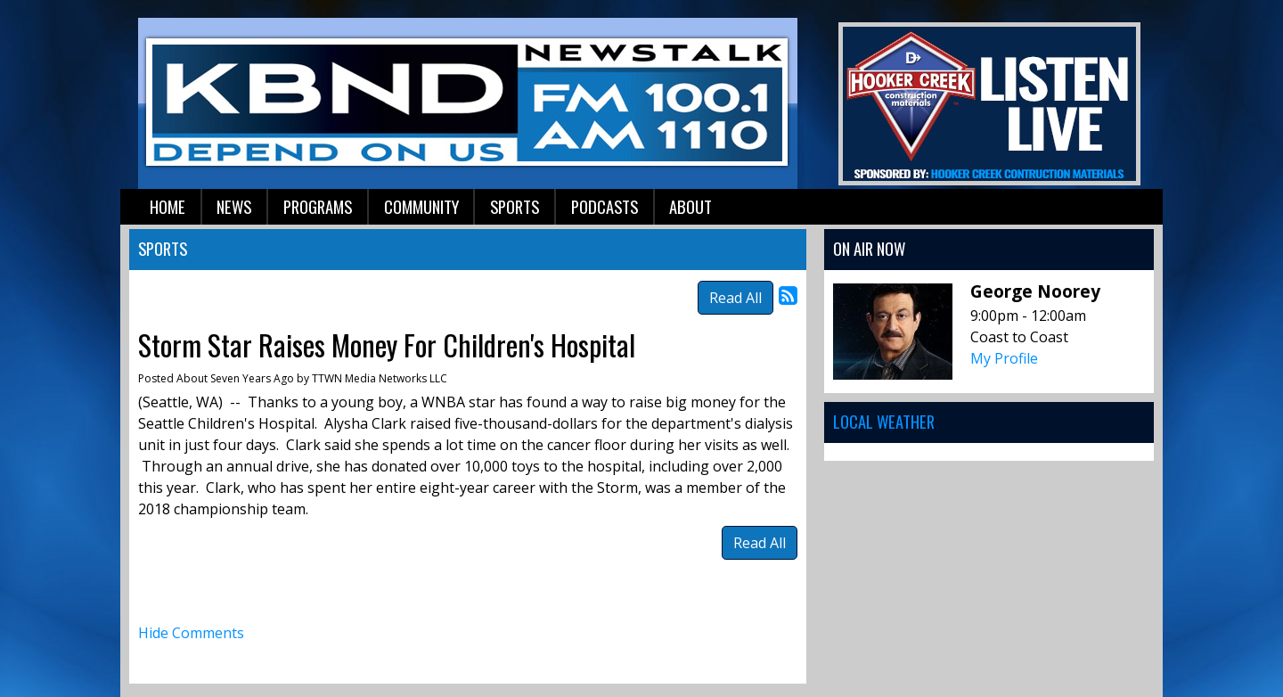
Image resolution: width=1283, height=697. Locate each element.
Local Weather (884, 421)
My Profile (1004, 358)
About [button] (690, 206)
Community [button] (421, 206)
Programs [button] (317, 206)
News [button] (234, 206)
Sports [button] (514, 206)
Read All (735, 298)
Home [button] (167, 206)
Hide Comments (191, 633)
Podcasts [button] (604, 206)
